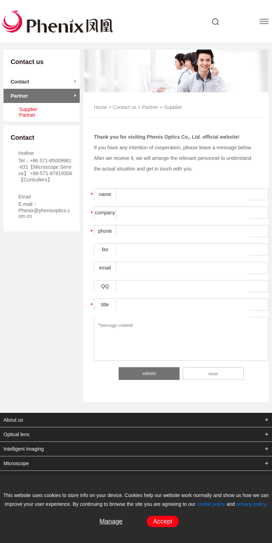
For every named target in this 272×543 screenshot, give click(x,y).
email (105, 268)
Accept (162, 521)
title (105, 304)
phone (105, 231)
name (105, 194)
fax (105, 249)
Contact (20, 82)
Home (100, 107)
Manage (111, 521)
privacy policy (251, 504)
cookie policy (211, 504)
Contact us (124, 107)
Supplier (28, 109)
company (105, 212)
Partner (19, 96)
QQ (105, 286)
